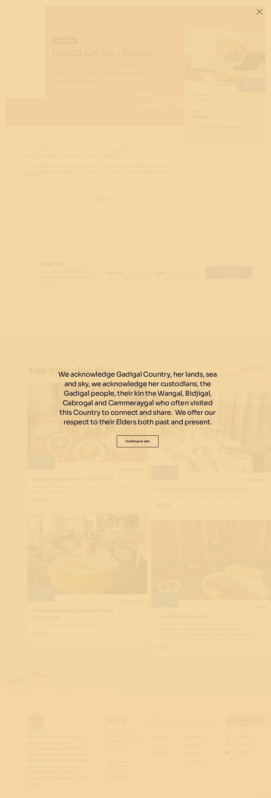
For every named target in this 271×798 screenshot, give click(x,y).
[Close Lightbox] (259, 11)
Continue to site (138, 441)
